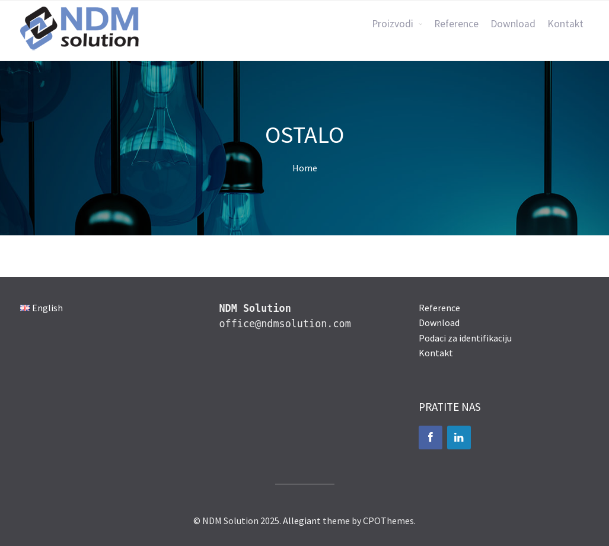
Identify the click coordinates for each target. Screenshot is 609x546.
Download (512, 23)
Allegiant (302, 520)
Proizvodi (392, 23)
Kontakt (565, 23)
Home (304, 168)
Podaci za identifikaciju (465, 338)
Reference (456, 23)
